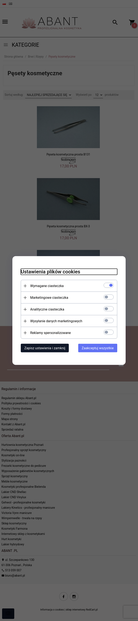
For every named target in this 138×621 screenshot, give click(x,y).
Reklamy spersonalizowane (50, 333)
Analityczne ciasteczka (47, 309)
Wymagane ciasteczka (47, 286)
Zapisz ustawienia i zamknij (44, 348)
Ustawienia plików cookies (50, 272)
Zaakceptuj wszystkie (98, 348)
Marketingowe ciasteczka (49, 298)
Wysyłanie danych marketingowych (56, 321)
